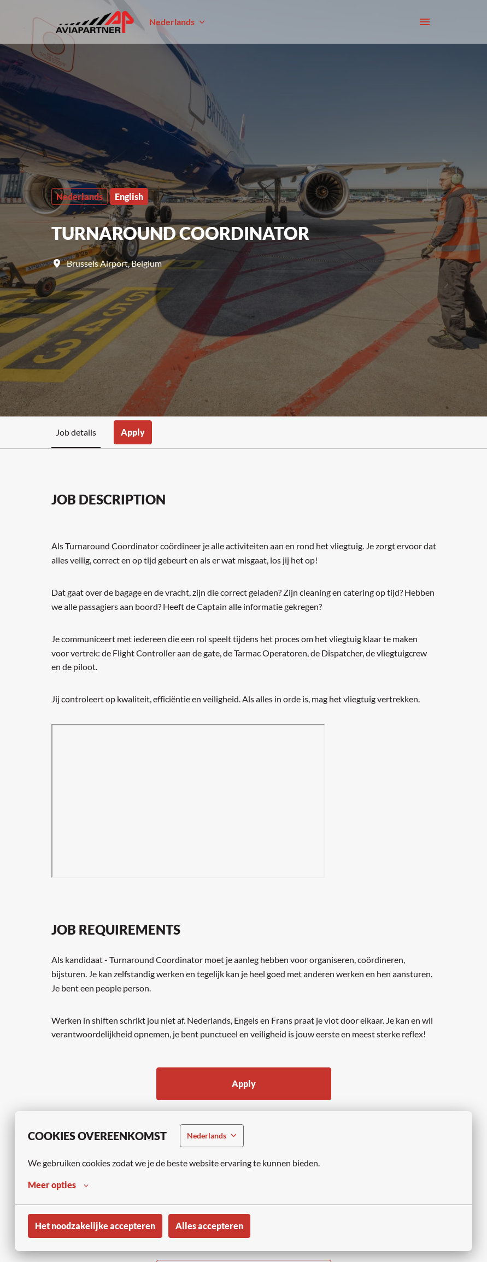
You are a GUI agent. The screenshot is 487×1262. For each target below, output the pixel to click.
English (129, 196)
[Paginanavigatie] (424, 22)
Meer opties (58, 1184)
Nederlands (79, 196)
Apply (244, 1083)
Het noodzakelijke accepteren (95, 1225)
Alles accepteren (209, 1225)
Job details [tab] (76, 432)
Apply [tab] (133, 432)
